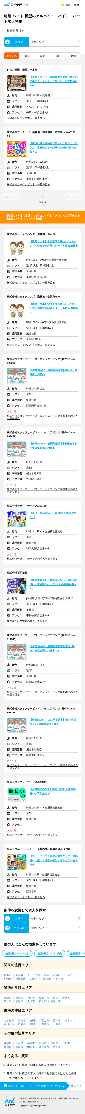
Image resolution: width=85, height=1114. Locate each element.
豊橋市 (33, 1024)
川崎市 (7, 978)
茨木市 (7, 1001)
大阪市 (7, 998)
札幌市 (7, 1043)
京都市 (19, 998)
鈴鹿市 (22, 1024)
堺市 (55, 998)
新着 (27, 55)
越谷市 (59, 978)
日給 (57, 55)
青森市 (19, 1047)
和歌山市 (44, 998)
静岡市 (33, 1020)
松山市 (42, 1043)
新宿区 (19, 975)
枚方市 (42, 1001)
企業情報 (22, 1098)
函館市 (31, 1047)
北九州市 (44, 1047)
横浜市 (7, 975)
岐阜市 (68, 1020)
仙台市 (19, 1043)
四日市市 (9, 1024)
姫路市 (66, 998)
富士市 (45, 1020)
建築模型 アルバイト (17, 953)
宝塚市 (19, 1001)
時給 (42, 55)
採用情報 (63, 1098)
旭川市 (66, 1043)
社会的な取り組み (49, 1098)
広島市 (54, 1043)
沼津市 (57, 1020)
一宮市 (57, 1024)
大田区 (33, 978)
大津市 (31, 1001)
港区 (46, 975)
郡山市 (7, 1047)
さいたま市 (33, 975)
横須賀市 (46, 978)
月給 (73, 55)
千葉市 (68, 975)
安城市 (45, 1024)
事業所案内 (34, 1098)
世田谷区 (21, 978)
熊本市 (57, 1047)
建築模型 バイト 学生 (50, 953)
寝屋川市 (56, 1001)
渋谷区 (57, 975)
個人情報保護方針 (31, 1101)
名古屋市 (9, 1020)
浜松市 (22, 1020)
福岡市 (31, 1043)
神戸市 (31, 998)
